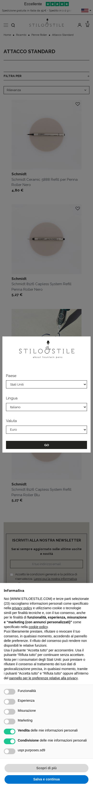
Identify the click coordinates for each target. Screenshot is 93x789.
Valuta (11, 421)
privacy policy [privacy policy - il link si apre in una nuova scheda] (22, 608)
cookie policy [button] (38, 627)
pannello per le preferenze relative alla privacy (43, 678)
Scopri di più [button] (46, 768)
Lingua (11, 398)
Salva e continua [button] (46, 779)
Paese (11, 376)
